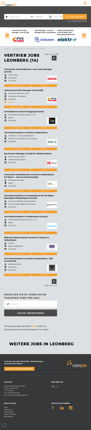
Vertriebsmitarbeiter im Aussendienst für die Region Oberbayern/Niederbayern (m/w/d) (29, 196)
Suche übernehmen (30, 313)
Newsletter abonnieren (19, 369)
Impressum (8, 410)
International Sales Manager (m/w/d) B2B (23, 90)
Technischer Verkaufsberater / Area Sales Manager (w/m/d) (28, 70)
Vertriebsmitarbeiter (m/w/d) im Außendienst (25, 132)
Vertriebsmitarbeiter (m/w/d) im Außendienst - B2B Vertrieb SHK (28, 259)
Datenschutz (8, 412)
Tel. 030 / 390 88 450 (11, 393)
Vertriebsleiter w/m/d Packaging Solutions (24, 111)
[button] (4, 425)
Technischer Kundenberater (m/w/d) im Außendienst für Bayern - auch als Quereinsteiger (29, 175)
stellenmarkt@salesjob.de (18, 395)
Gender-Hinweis (10, 414)
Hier (34, 326)
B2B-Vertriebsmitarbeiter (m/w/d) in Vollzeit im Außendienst (26, 238)
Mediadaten (8, 416)
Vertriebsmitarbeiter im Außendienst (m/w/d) (25, 216)
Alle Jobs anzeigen (77, 21)
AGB (5, 407)
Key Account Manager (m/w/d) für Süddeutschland (27, 153)
